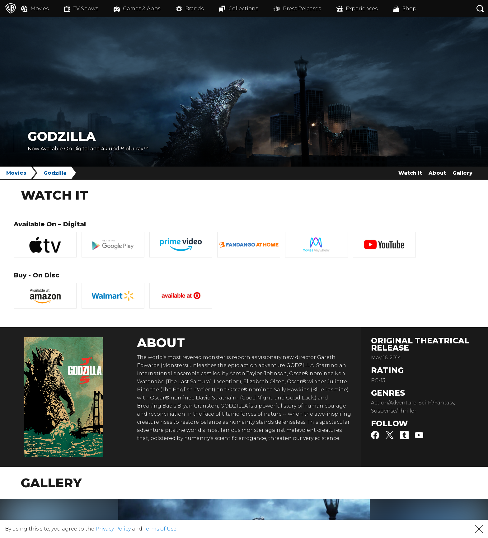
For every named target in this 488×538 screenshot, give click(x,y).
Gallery (462, 173)
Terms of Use (159, 529)
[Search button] (480, 8)
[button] (479, 529)
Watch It (410, 173)
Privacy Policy (113, 529)
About (437, 173)
